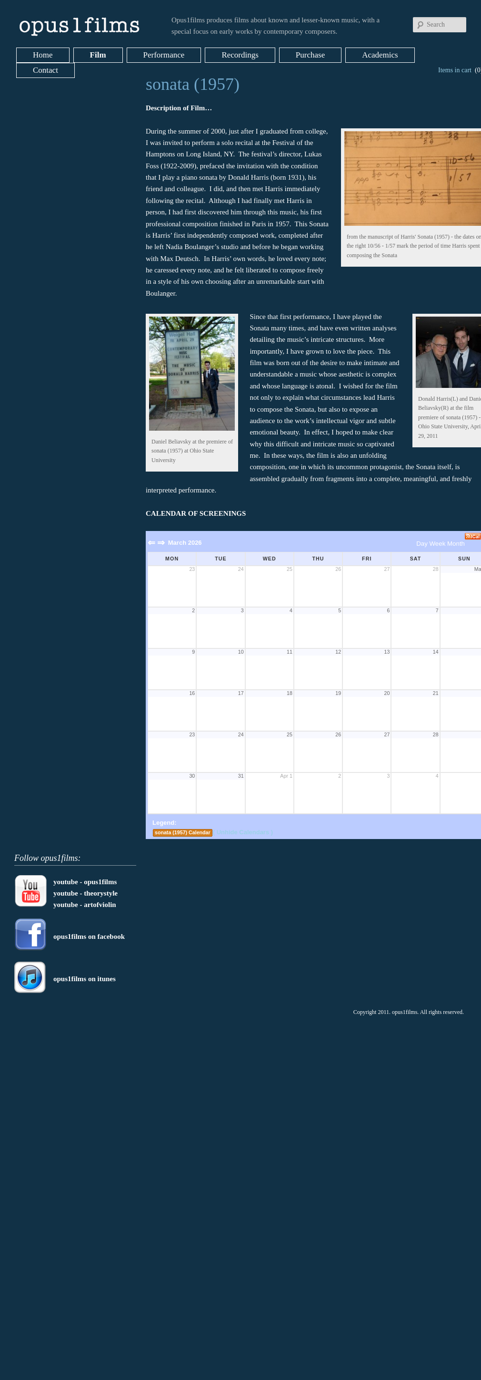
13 (387, 652)
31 (241, 776)
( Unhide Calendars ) (243, 832)
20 (387, 693)
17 (241, 693)
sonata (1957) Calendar (182, 832)
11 (289, 652)
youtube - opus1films (85, 882)
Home (43, 54)
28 (436, 569)
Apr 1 (286, 776)
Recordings (239, 54)
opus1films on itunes (84, 979)
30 (192, 776)
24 (241, 569)
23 (192, 569)
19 (338, 693)
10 (241, 652)
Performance (164, 54)
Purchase (310, 54)
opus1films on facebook (89, 936)
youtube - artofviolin (84, 904)
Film (98, 54)
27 (387, 569)
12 (338, 652)
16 (192, 693)
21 (436, 693)
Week (438, 543)
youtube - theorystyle (85, 893)
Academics (380, 54)
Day (422, 543)
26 (338, 569)
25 (289, 569)
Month (456, 543)
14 (436, 652)
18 (289, 693)
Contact (45, 70)
